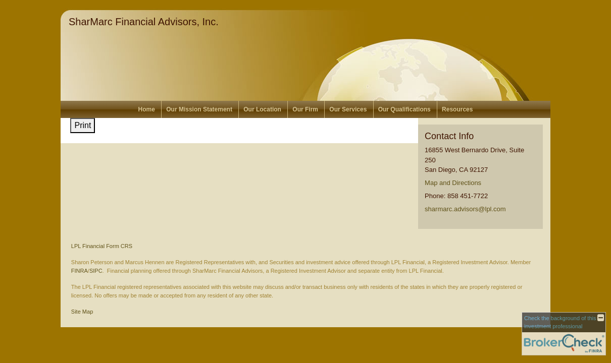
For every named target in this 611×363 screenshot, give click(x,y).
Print (82, 125)
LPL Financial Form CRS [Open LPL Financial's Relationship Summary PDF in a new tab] (101, 246)
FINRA (79, 271)
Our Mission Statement (199, 109)
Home (146, 109)
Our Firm (305, 109)
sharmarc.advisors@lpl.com (465, 209)
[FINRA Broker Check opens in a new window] (564, 333)
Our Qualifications (404, 109)
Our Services (348, 109)
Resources (457, 109)
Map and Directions (453, 183)
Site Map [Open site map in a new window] (82, 312)
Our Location (262, 109)
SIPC (96, 271)
